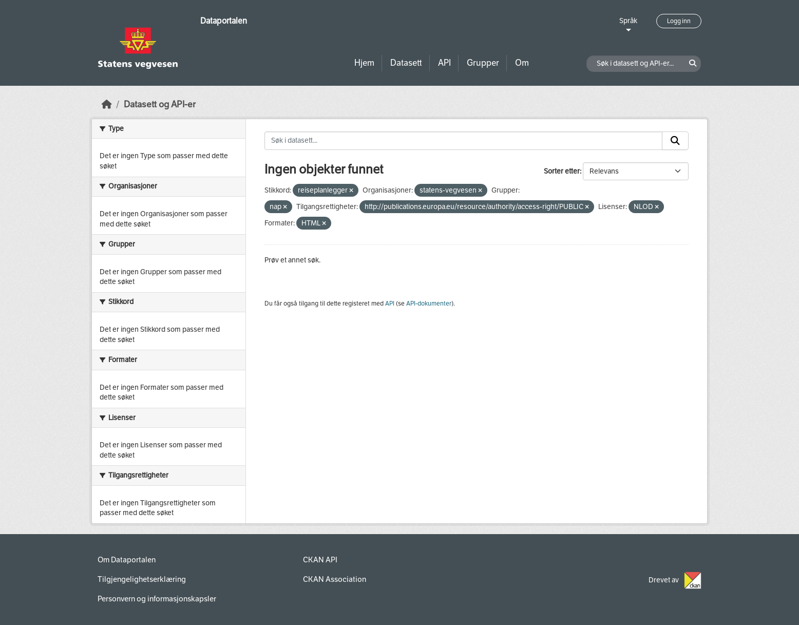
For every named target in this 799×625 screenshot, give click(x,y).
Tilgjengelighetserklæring (142, 579)
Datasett (406, 63)
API (444, 63)
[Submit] (675, 140)
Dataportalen (223, 21)
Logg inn (679, 21)
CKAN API (320, 559)
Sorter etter (562, 171)
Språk (628, 20)
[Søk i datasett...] (463, 140)
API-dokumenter (428, 303)
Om (522, 63)
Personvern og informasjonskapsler (157, 598)
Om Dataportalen (127, 559)
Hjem (364, 63)
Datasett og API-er (160, 104)
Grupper (483, 63)
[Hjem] (107, 104)
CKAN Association (334, 579)
